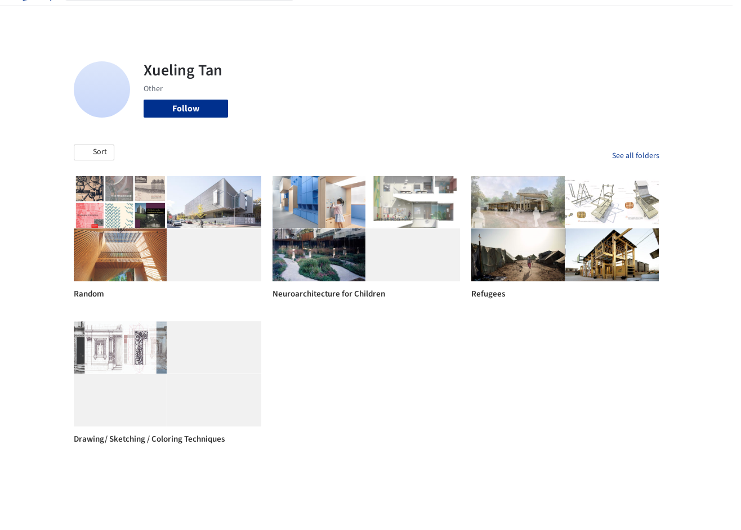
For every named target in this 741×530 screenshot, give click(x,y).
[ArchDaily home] (36, 16)
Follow (185, 108)
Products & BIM (411, 16)
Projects (320, 16)
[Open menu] (706, 16)
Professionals (476, 16)
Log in (612, 16)
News (521, 16)
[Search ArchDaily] (188, 16)
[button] (94, 152)
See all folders (635, 156)
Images (359, 16)
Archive (555, 16)
